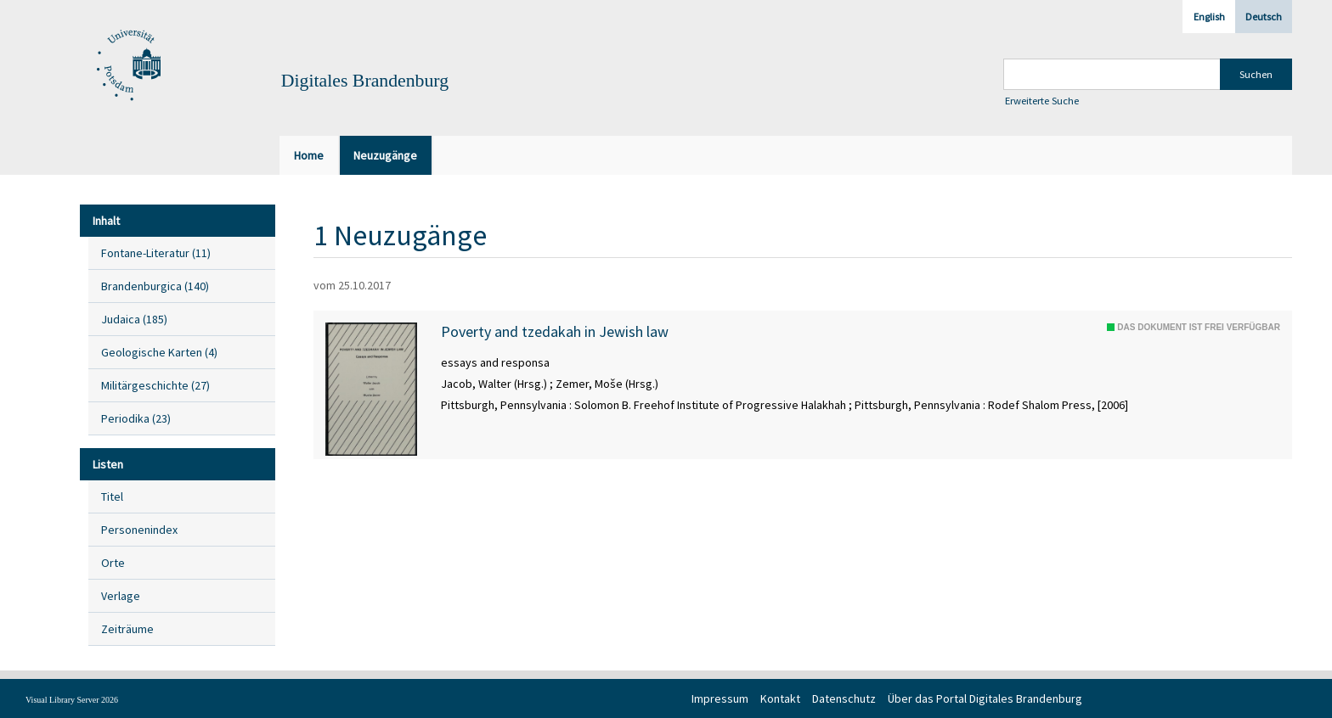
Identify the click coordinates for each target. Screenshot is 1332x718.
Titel (112, 496)
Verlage (120, 595)
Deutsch (1263, 16)
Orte (113, 562)
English (1209, 16)
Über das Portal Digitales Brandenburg (985, 698)
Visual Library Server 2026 (71, 699)
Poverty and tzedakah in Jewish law (555, 332)
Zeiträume (127, 629)
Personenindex (139, 529)
